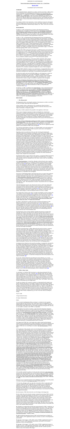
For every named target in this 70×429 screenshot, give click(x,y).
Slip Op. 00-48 (35, 5)
